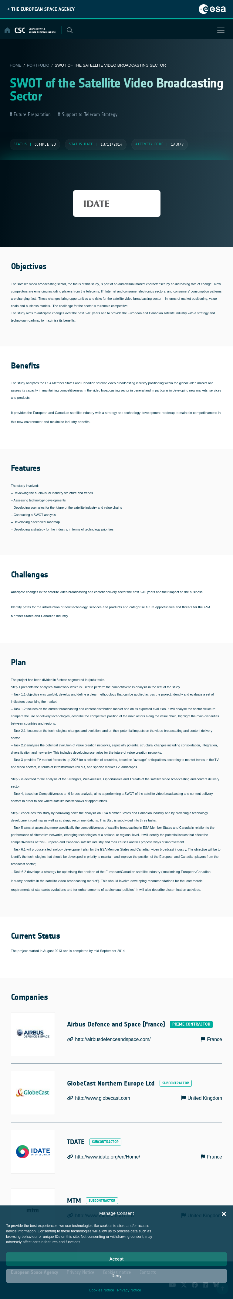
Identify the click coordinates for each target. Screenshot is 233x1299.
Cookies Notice (101, 1290)
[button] (224, 1213)
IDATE (76, 1142)
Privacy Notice (129, 1290)
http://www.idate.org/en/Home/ (107, 1156)
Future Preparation (31, 114)
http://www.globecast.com (102, 1098)
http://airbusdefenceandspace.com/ (112, 1039)
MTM (74, 1201)
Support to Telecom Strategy (88, 114)
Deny (116, 1275)
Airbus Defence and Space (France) (118, 1024)
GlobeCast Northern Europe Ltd (112, 1083)
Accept (116, 1259)
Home (16, 65)
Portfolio (38, 65)
